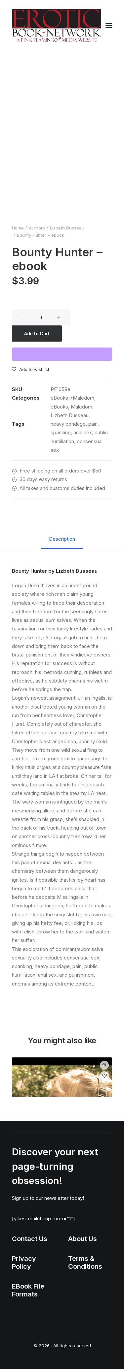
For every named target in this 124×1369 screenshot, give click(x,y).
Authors (37, 227)
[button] (109, 25)
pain (93, 424)
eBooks (59, 407)
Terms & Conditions (85, 1262)
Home (18, 227)
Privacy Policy (24, 1262)
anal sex (82, 432)
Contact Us (29, 1239)
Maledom (81, 407)
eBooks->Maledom (72, 398)
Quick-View (104, 1065)
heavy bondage (68, 424)
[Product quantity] (41, 317)
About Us (82, 1239)
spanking (61, 432)
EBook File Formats (28, 1290)
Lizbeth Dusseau (67, 227)
